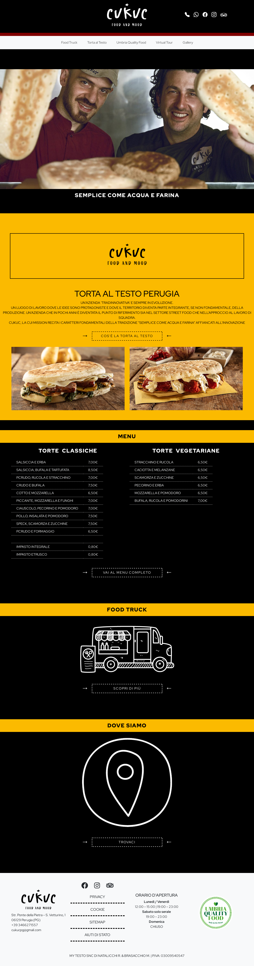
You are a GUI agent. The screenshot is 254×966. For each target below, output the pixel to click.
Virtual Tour (164, 42)
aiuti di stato (97, 934)
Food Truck (69, 42)
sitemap (97, 922)
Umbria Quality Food (131, 42)
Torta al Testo (97, 42)
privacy (97, 896)
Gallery (188, 42)
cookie (97, 909)
